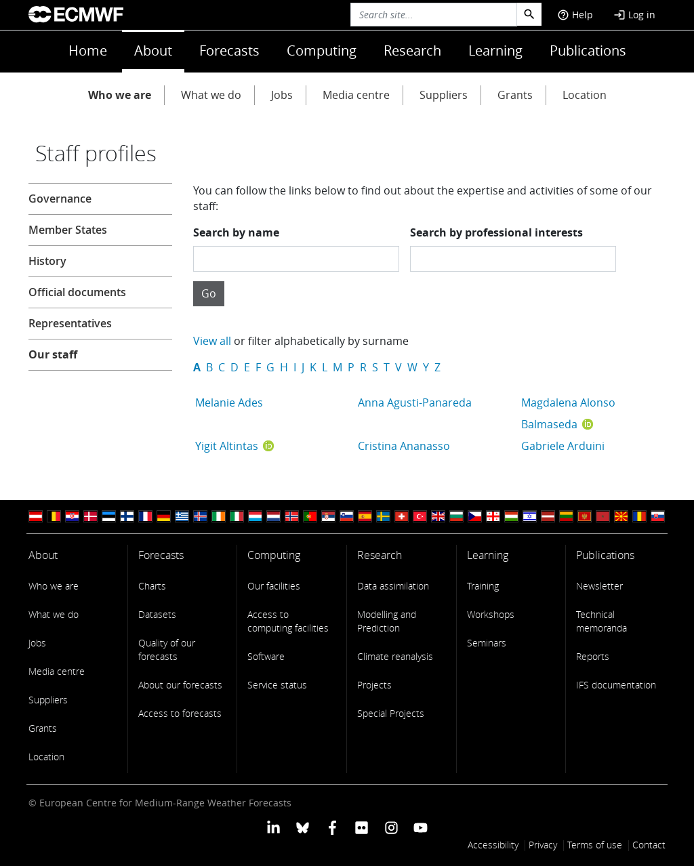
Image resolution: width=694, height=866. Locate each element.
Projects (374, 684)
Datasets (157, 614)
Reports (592, 656)
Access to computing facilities (288, 621)
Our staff (52, 354)
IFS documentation (616, 684)
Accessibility (493, 844)
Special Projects (390, 713)
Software (266, 656)
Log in (634, 14)
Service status (277, 684)
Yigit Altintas (226, 445)
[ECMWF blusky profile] (302, 826)
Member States (67, 229)
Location (585, 94)
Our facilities (273, 585)
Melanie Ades (229, 402)
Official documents (77, 292)
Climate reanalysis (395, 656)
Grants (515, 94)
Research (412, 50)
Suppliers (444, 94)
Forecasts (229, 50)
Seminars (486, 642)
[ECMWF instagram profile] (390, 826)
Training (483, 585)
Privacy (543, 844)
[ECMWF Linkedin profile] (273, 826)
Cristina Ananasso (404, 445)
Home (87, 50)
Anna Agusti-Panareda (415, 402)
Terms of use (594, 844)
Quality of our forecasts (166, 649)
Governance (59, 198)
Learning (495, 50)
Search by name (236, 232)
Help (575, 14)
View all (212, 340)
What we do (211, 94)
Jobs (282, 94)
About (153, 50)
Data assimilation (393, 585)
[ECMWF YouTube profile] (420, 826)
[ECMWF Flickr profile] (361, 826)
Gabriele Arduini (563, 445)
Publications (588, 50)
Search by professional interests (496, 232)
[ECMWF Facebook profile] (332, 826)
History (47, 260)
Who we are (119, 94)
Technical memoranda (601, 621)
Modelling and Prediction (386, 621)
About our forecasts (180, 684)
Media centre (356, 94)
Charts (152, 585)
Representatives (70, 323)
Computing (321, 50)
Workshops (490, 614)
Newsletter (599, 585)
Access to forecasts (180, 713)
